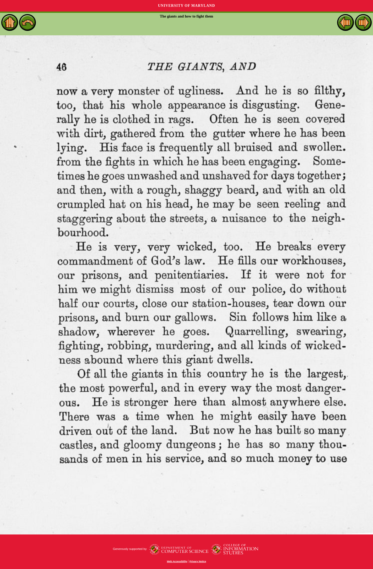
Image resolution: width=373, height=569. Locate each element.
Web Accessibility (177, 561)
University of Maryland (186, 6)
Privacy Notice (198, 561)
